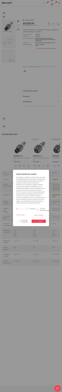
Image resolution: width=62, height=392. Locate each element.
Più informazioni (20, 215)
